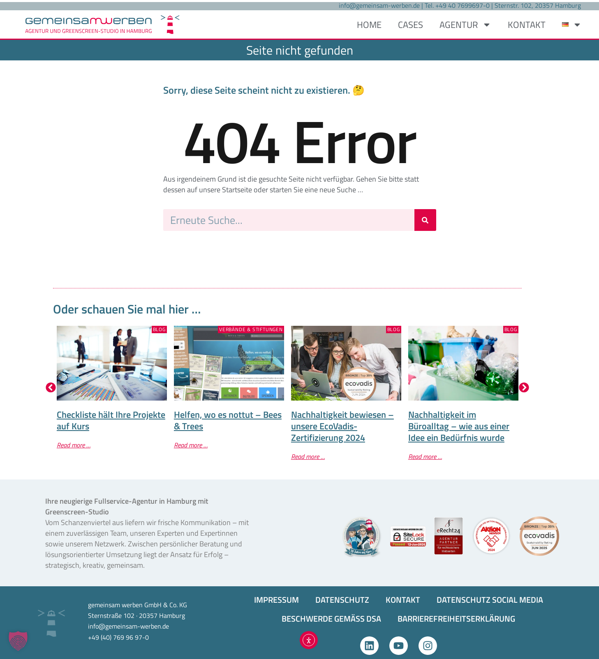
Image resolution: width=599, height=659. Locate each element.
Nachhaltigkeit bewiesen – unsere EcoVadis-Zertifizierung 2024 (342, 426)
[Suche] (425, 220)
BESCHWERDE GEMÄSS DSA (331, 618)
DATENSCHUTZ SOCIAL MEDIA (490, 599)
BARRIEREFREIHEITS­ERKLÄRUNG (456, 618)
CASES (410, 25)
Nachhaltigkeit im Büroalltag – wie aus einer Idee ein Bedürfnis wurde (458, 426)
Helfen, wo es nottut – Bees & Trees (228, 420)
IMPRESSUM (276, 599)
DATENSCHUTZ (342, 599)
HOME (369, 25)
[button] (51, 387)
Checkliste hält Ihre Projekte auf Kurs (111, 420)
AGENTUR (465, 24)
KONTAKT (527, 25)
